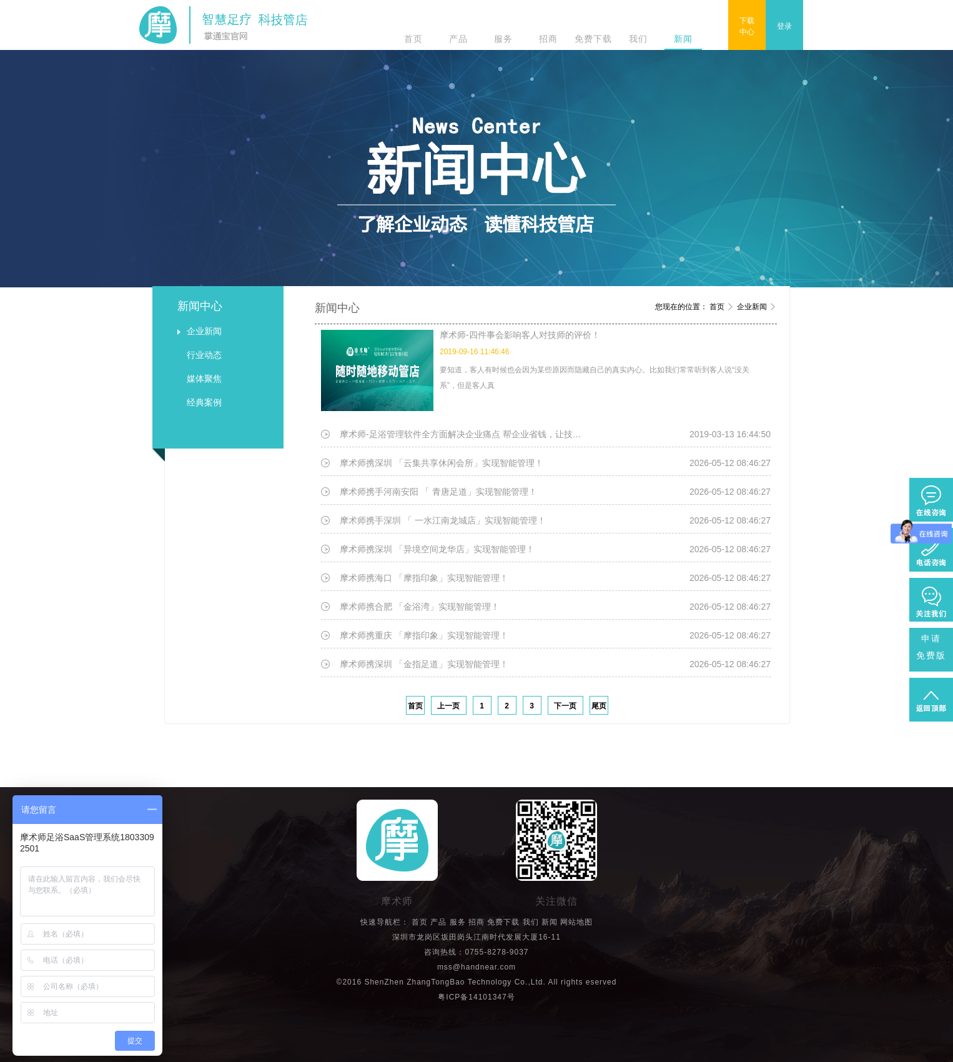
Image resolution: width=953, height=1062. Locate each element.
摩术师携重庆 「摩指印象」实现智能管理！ (424, 635)
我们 (638, 39)
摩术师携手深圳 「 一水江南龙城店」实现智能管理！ (443, 520)
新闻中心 (199, 306)
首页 (413, 39)
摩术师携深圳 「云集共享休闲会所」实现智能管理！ (441, 463)
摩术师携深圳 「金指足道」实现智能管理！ (424, 664)
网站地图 (576, 922)
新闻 (683, 39)
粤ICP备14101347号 (476, 997)
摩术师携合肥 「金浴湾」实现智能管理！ (420, 607)
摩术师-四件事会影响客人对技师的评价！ (520, 335)
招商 (548, 39)
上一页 (448, 706)
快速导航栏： (384, 922)
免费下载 (593, 39)
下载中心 (746, 26)
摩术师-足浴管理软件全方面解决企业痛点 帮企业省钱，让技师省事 (465, 434)
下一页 (565, 706)
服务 (503, 39)
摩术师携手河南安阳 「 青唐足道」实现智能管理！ (438, 492)
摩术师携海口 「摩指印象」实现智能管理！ (424, 578)
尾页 (598, 706)
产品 (458, 39)
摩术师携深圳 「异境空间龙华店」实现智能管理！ (437, 549)
